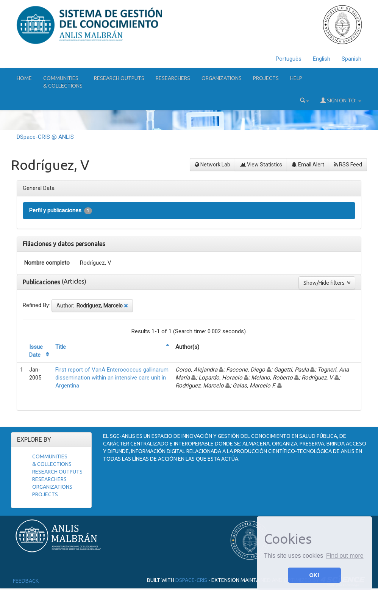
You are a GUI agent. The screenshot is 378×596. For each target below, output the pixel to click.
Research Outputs (119, 78)
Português (288, 58)
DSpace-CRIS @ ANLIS (45, 136)
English (321, 58)
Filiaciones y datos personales (64, 243)
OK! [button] (314, 575)
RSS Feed (348, 165)
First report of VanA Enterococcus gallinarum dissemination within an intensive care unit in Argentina (112, 377)
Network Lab (212, 165)
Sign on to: (340, 100)
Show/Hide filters (326, 283)
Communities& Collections (63, 82)
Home (24, 78)
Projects (266, 78)
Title (60, 346)
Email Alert (308, 165)
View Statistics (261, 165)
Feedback (26, 581)
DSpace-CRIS (191, 580)
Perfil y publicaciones (60, 210)
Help (296, 78)
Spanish (351, 58)
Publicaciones (42, 282)
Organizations (221, 78)
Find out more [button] (345, 555)
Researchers (173, 78)
